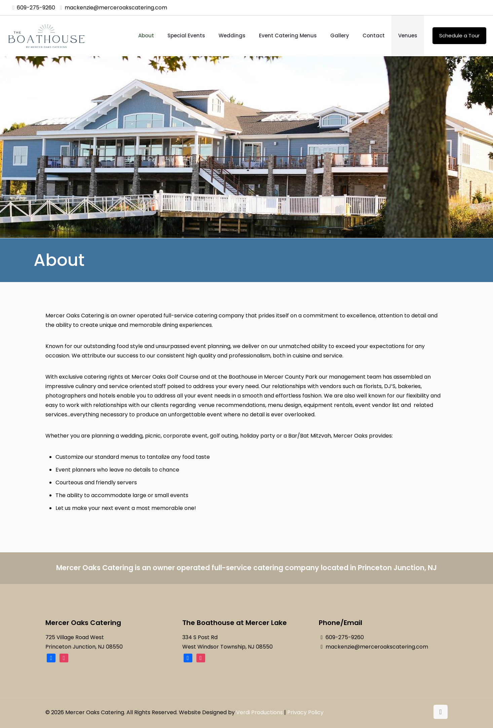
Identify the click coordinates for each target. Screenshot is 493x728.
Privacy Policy (305, 712)
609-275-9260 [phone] (36, 7)
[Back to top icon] (440, 712)
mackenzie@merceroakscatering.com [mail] (116, 7)
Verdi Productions (259, 712)
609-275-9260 (345, 637)
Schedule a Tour (459, 35)
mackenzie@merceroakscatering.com (377, 647)
